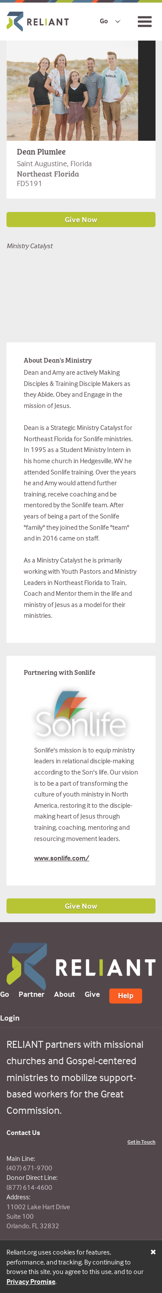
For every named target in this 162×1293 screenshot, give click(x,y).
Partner (31, 994)
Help (125, 995)
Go (104, 20)
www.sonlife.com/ (61, 858)
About (64, 994)
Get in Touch (141, 1141)
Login (9, 1018)
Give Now (81, 906)
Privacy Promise (30, 1281)
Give (92, 994)
